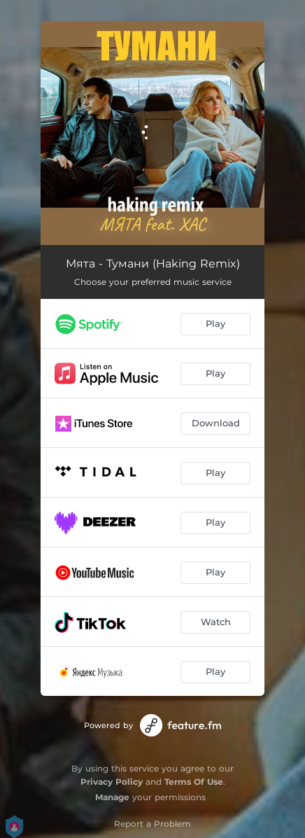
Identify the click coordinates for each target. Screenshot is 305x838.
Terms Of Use (193, 781)
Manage (112, 797)
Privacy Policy (111, 781)
